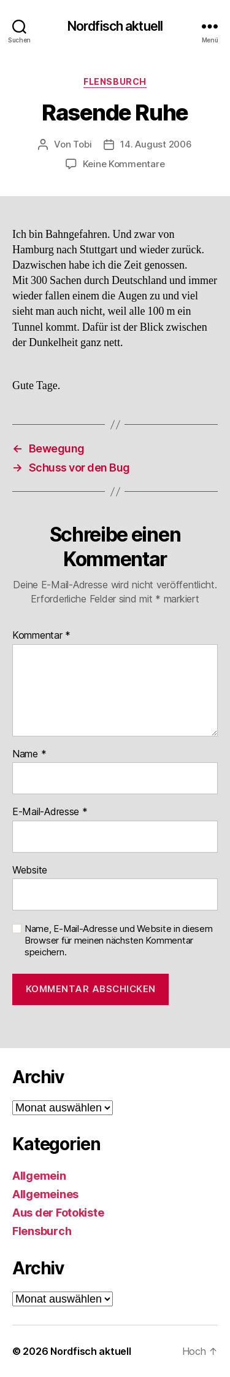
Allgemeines (45, 1194)
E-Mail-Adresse (50, 812)
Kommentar (41, 635)
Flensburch (114, 81)
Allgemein (39, 1175)
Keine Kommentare (124, 164)
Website (29, 870)
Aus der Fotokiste (58, 1212)
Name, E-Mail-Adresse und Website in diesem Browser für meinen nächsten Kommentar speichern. (119, 940)
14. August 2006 (155, 144)
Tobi (82, 144)
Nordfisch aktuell (115, 26)
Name (29, 754)
